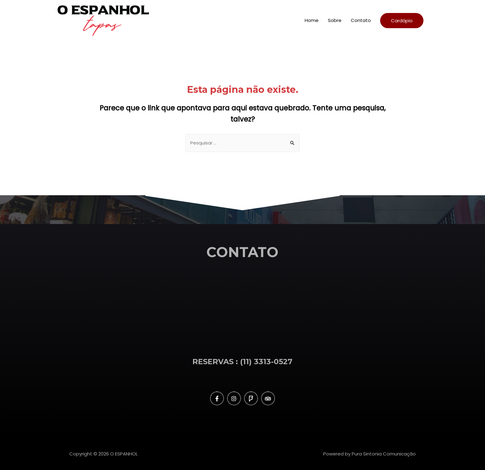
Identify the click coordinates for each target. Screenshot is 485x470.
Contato (361, 20)
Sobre (334, 20)
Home (312, 20)
